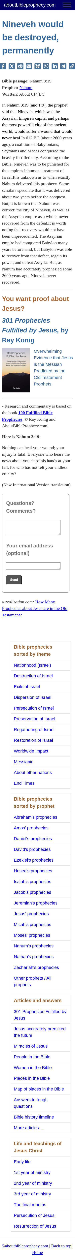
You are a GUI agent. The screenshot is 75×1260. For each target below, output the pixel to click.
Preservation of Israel (34, 718)
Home (37, 1252)
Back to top (61, 1245)
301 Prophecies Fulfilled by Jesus (40, 1015)
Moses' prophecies (32, 935)
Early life (22, 1161)
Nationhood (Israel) (32, 665)
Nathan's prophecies (34, 956)
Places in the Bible (32, 1078)
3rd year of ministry (32, 1193)
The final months (30, 1204)
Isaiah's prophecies (32, 881)
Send (14, 579)
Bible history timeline (34, 1117)
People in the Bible (32, 1056)
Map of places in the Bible (39, 1089)
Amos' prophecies (31, 827)
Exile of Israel (27, 686)
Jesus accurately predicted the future (40, 1032)
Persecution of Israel (34, 708)
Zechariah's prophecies (36, 967)
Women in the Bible (33, 1067)
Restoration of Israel (33, 740)
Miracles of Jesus (31, 1046)
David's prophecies (32, 849)
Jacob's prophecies (32, 892)
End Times (24, 783)
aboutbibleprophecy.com (30, 5)
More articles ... (29, 1127)
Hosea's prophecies (33, 870)
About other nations (33, 772)
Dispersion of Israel (32, 697)
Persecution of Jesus (34, 1215)
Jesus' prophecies (31, 913)
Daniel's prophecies (33, 838)
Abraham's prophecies (35, 817)
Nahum (25, 87)
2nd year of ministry (33, 1183)
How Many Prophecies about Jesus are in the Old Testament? (34, 608)
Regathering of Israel (34, 729)
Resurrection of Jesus (35, 1226)
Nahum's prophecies (34, 945)
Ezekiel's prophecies (34, 860)
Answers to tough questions (31, 1103)
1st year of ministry (32, 1172)
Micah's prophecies (32, 924)
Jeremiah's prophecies (35, 903)
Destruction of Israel (33, 675)
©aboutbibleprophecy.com (25, 1245)
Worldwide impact (31, 751)
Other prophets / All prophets (32, 981)
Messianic (23, 761)
